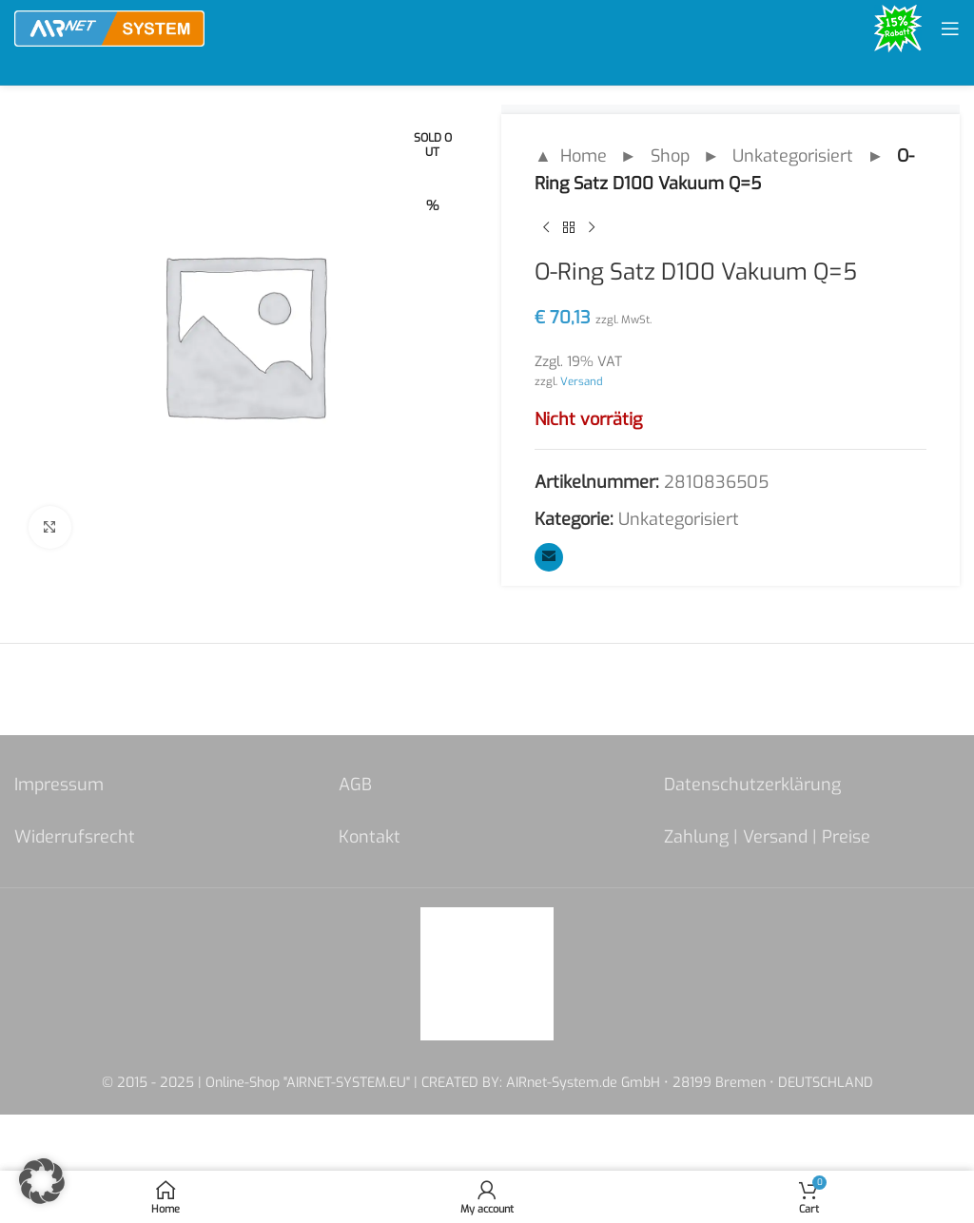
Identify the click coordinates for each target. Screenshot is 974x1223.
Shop (670, 156)
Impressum (59, 784)
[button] (42, 1181)
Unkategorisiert (792, 156)
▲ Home (571, 156)
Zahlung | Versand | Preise (767, 836)
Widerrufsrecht (74, 836)
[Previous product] (546, 228)
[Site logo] (109, 27)
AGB (355, 784)
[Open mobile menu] (950, 29)
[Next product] (591, 228)
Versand (581, 381)
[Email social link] (549, 557)
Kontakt (369, 836)
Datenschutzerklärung (752, 784)
